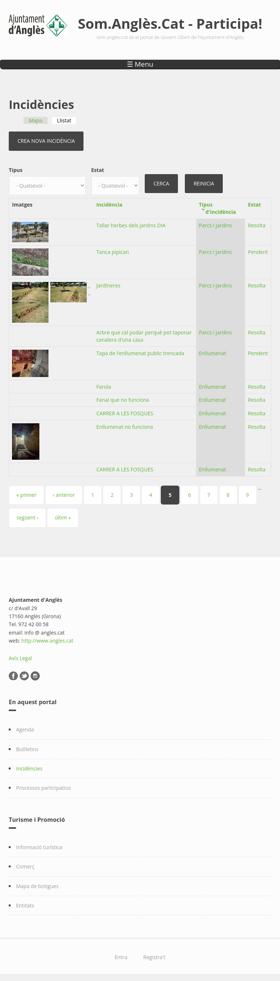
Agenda (25, 729)
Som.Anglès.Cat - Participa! (170, 23)
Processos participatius (43, 787)
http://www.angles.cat (48, 640)
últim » (63, 517)
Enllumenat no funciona (124, 426)
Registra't (154, 957)
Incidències (29, 768)
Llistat (67, 120)
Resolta (256, 225)
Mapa (35, 120)
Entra (120, 957)
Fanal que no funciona (122, 399)
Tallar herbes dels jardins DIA (131, 225)
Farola (103, 386)
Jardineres (108, 285)
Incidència (109, 204)
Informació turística (39, 847)
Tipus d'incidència (217, 208)
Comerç (25, 866)
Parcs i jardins (215, 225)
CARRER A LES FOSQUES (124, 413)
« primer (26, 494)
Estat (97, 169)
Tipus (15, 169)
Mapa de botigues (37, 886)
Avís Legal (20, 658)
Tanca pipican (112, 251)
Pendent (258, 251)
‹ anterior (64, 494)
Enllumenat (212, 353)
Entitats (25, 905)
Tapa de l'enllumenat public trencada (140, 353)
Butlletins (27, 749)
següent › (27, 517)
